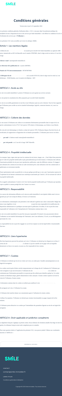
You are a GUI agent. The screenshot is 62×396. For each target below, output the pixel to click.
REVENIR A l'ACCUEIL (31, 344)
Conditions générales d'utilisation (13, 380)
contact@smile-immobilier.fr (14, 372)
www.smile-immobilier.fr (16, 50)
